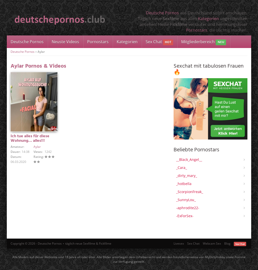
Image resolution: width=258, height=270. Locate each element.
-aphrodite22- (187, 207)
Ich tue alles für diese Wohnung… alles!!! (30, 138)
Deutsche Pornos (162, 13)
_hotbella (183, 183)
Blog (227, 243)
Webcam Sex (212, 243)
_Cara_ (181, 167)
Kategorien (208, 18)
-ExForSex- (185, 215)
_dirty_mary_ (186, 175)
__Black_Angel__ (189, 159)
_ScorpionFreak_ (189, 191)
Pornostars (196, 30)
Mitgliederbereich (203, 42)
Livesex (179, 243)
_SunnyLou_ (186, 199)
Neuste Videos (65, 41)
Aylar (37, 147)
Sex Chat (159, 42)
